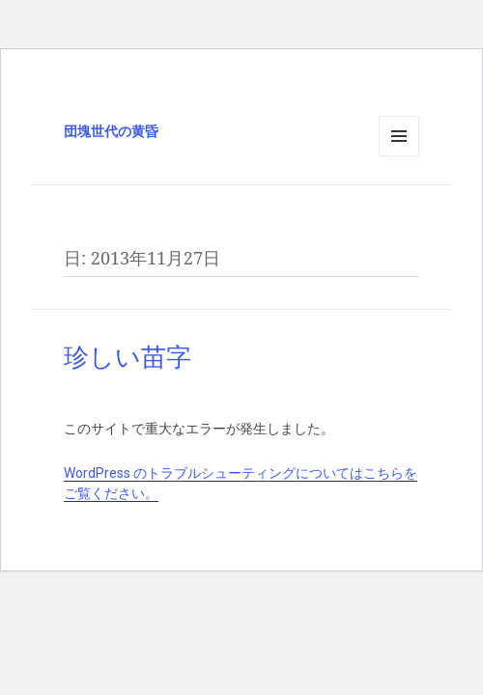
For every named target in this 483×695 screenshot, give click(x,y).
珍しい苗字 (127, 357)
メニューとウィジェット (399, 155)
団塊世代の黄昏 (111, 131)
